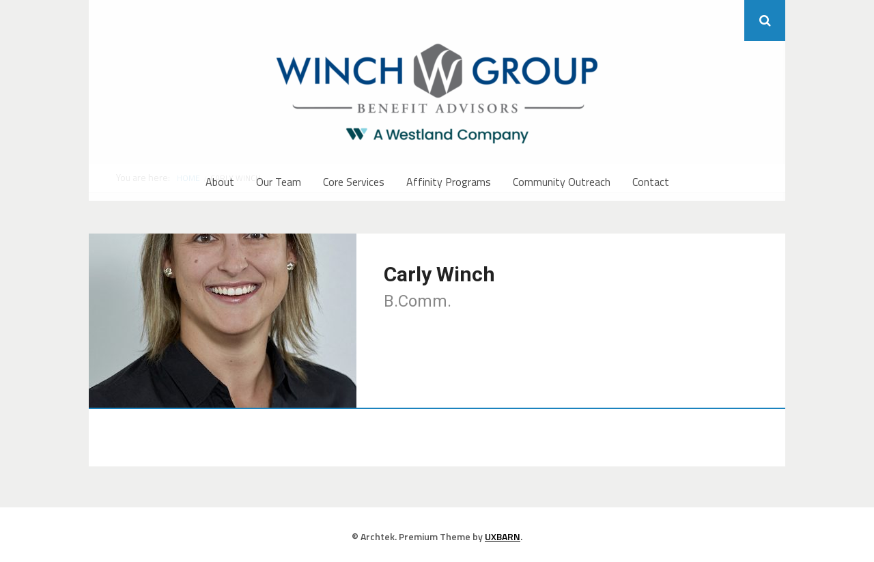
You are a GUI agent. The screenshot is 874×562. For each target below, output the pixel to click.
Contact (650, 181)
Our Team (278, 181)
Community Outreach (561, 181)
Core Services (353, 181)
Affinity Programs (448, 181)
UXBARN (502, 536)
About (220, 181)
